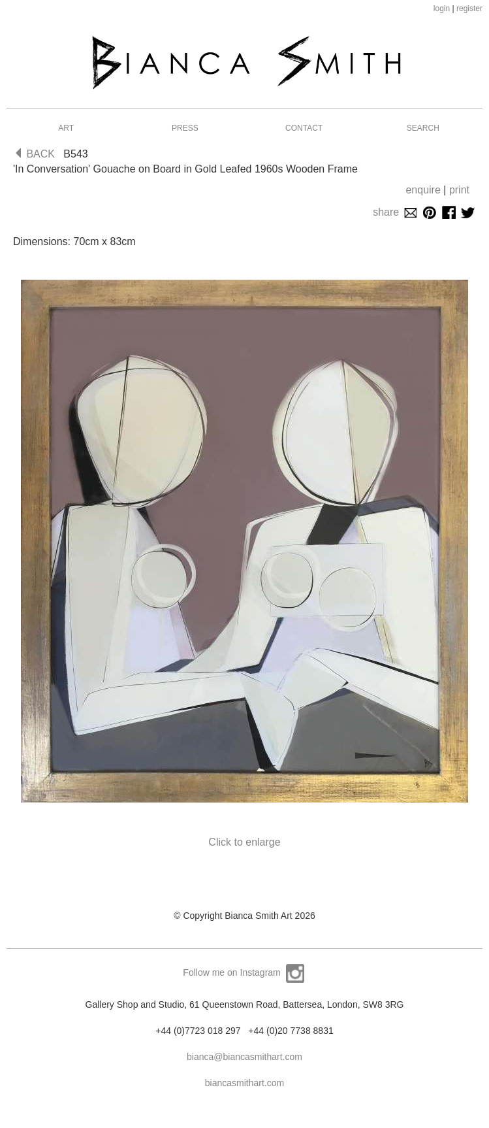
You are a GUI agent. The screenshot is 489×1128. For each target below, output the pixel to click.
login (442, 8)
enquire (422, 189)
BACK (35, 153)
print (459, 189)
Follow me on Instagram (244, 972)
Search (423, 128)
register (469, 8)
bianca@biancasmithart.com (244, 1057)
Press (185, 128)
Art (66, 128)
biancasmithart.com (244, 1083)
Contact (304, 128)
